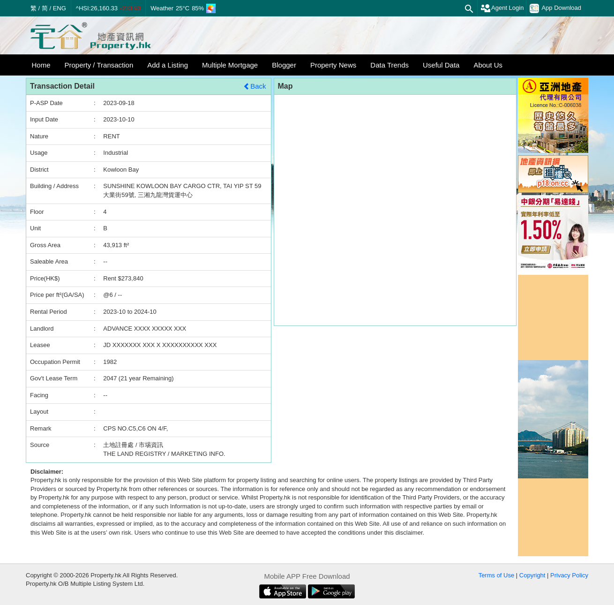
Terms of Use (497, 575)
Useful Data (441, 65)
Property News (333, 65)
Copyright (532, 575)
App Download (555, 8)
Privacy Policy (569, 575)
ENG (59, 8)
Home (41, 65)
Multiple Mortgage (230, 65)
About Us (487, 65)
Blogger (284, 65)
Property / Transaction (99, 65)
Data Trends (389, 65)
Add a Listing (167, 65)
